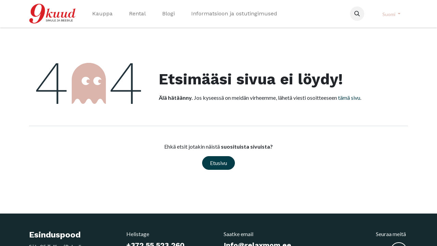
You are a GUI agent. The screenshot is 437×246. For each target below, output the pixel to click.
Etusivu (218, 163)
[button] (357, 13)
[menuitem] (102, 13)
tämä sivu (349, 97)
